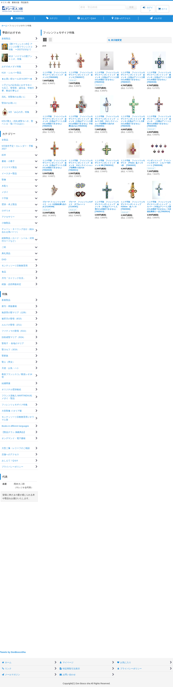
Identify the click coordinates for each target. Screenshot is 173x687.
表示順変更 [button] (115, 40)
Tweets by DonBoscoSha (13, 652)
